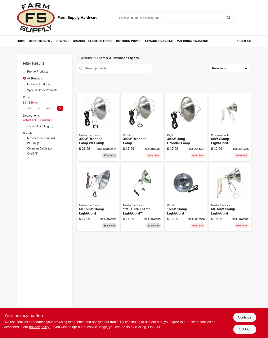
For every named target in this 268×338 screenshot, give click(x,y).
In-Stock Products (38, 84)
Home (21, 41)
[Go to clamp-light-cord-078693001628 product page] (186, 197)
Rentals (63, 41)
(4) (41, 138)
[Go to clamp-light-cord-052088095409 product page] (98, 197)
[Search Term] (174, 18)
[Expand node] (24, 126)
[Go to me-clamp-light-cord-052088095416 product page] (230, 197)
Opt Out (244, 329)
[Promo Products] (24, 71)
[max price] (48, 108)
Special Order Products (42, 90)
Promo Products (37, 71)
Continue (244, 317)
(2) (34, 143)
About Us (244, 41)
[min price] (30, 108)
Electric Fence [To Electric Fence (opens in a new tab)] (100, 41)
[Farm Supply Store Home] (36, 17)
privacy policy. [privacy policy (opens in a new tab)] (39, 327)
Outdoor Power (129, 41)
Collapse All (29, 119)
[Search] (229, 17)
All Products (35, 78)
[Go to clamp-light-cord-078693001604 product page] (230, 127)
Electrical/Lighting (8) (39, 126)
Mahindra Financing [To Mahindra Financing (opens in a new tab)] (192, 41)
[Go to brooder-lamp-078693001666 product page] (142, 127)
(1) (39, 148)
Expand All (46, 119)
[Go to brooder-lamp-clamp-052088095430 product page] (98, 127)
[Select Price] (60, 108)
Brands (79, 41)
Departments (39, 41)
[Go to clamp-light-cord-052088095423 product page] (142, 197)
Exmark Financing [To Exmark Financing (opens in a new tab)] (159, 41)
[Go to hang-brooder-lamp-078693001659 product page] (186, 127)
